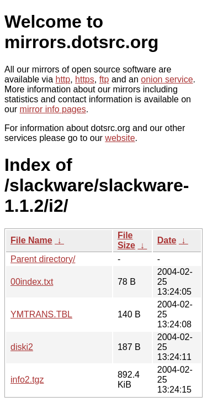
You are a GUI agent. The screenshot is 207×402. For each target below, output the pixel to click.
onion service (167, 79)
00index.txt (31, 281)
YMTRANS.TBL (41, 314)
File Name (31, 240)
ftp (104, 79)
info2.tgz (27, 379)
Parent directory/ (42, 259)
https (84, 79)
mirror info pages (53, 109)
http (63, 79)
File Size (126, 240)
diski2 (21, 347)
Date (167, 240)
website (120, 138)
